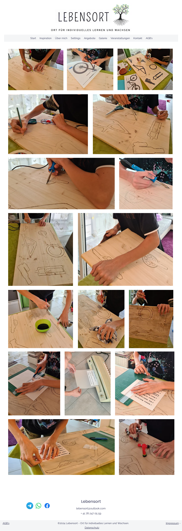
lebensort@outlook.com (91, 508)
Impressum (172, 523)
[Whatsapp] (38, 505)
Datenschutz (92, 527)
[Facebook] (47, 505)
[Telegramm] (29, 505)
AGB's (6, 523)
